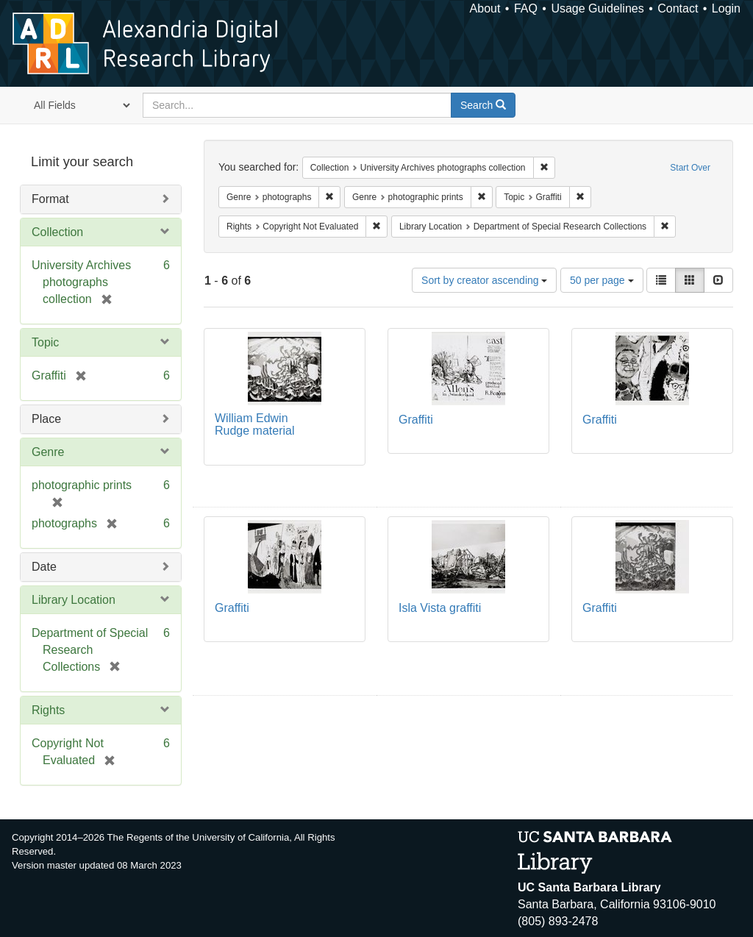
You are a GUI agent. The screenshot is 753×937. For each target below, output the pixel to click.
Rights (48, 710)
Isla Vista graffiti (440, 608)
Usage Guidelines (597, 8)
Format (50, 199)
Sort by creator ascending (484, 280)
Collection (57, 232)
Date (44, 566)
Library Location (73, 600)
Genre (48, 452)
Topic (45, 342)
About (485, 8)
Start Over (690, 168)
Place (46, 419)
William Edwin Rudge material (255, 425)
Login (726, 8)
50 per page (602, 280)
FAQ (526, 8)
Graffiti (416, 419)
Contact (677, 8)
